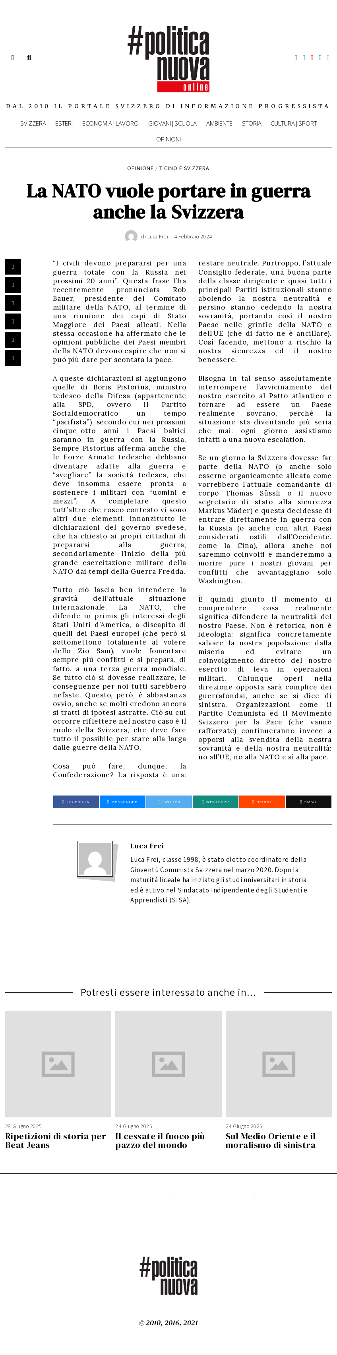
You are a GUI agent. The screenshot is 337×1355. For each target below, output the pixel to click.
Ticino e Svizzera (184, 168)
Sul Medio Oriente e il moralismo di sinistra (271, 1140)
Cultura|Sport (294, 123)
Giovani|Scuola (172, 123)
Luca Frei (147, 846)
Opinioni (168, 139)
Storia (251, 123)
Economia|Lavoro (110, 123)
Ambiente (219, 123)
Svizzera (33, 123)
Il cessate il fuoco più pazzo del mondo (160, 1140)
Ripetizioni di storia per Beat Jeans (56, 1140)
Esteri (64, 123)
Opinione (140, 168)
